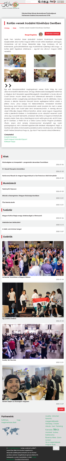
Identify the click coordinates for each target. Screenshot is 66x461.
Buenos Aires (50, 437)
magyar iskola (50, 444)
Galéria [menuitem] (32, 15)
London (48, 440)
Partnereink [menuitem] (26, 15)
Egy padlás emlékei (9, 318)
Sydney (55, 432)
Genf (53, 426)
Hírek (14, 28)
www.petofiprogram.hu (14, 448)
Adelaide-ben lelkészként (11, 222)
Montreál (48, 432)
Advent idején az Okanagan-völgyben (15, 401)
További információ (22, 459)
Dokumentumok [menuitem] (41, 15)
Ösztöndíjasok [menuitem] (51, 13)
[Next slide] (10, 86)
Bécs (56, 429)
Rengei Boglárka (31, 35)
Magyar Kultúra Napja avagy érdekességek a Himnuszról (22, 215)
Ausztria (48, 416)
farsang (59, 426)
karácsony (49, 435)
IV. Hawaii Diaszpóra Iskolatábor (13, 169)
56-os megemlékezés (52, 442)
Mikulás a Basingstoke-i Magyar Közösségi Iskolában (20, 195)
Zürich (59, 437)
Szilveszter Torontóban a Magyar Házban (16, 277)
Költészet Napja (9, 142)
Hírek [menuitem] (30, 13)
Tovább (61, 409)
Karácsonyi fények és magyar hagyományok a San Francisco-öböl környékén (29, 175)
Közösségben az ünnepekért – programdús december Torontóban (25, 162)
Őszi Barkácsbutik (8, 202)
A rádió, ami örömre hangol (11, 229)
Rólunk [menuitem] (34, 13)
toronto (48, 418)
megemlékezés (51, 421)
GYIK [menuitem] (48, 15)
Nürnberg (48, 424)
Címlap (6, 28)
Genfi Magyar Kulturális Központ (15, 139)
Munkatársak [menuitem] (41, 13)
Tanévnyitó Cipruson (9, 189)
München (55, 416)
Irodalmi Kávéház (10, 137)
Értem (56, 448)
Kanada (48, 430)
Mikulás (48, 426)
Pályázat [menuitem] (25, 13)
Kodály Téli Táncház (9, 360)
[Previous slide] (6, 86)
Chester (56, 424)
